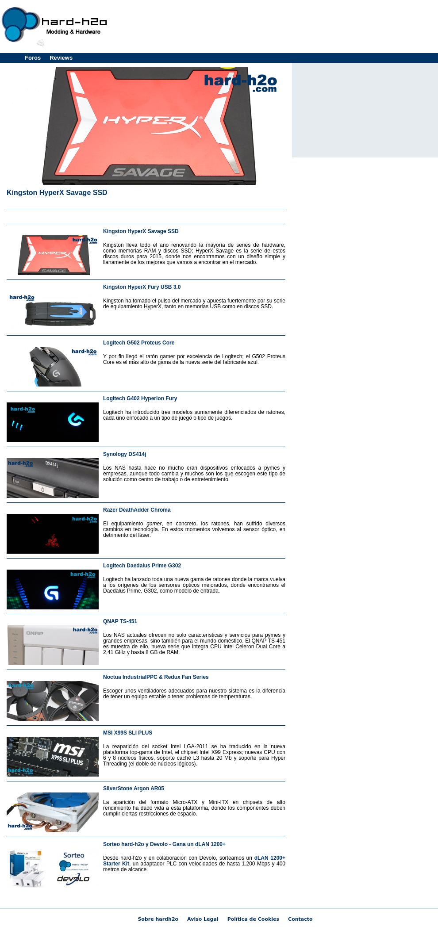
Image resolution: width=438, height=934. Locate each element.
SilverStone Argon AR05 (133, 788)
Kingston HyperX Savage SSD (57, 192)
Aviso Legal (203, 919)
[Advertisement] (146, 214)
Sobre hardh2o (158, 919)
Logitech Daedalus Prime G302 (142, 566)
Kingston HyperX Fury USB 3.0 (142, 287)
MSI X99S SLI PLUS (127, 733)
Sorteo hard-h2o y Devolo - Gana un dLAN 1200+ (164, 844)
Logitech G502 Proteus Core (138, 343)
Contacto (300, 919)
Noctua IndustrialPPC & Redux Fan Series (156, 677)
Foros (33, 57)
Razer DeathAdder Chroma (137, 510)
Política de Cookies (253, 919)
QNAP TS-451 (120, 621)
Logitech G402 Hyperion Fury (140, 398)
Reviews (61, 57)
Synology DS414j (124, 454)
